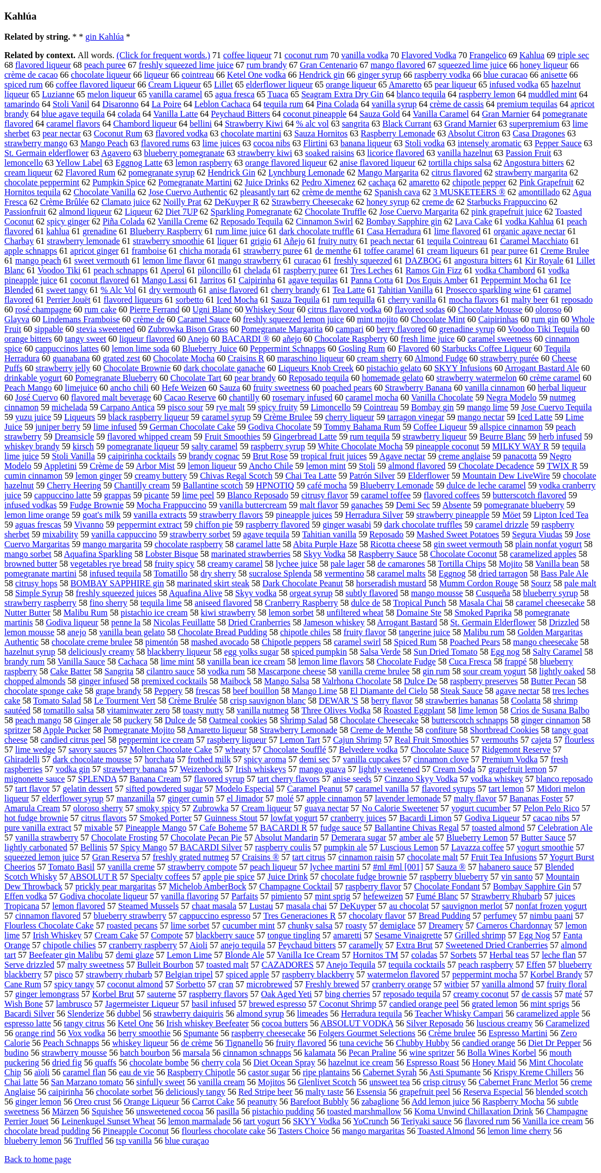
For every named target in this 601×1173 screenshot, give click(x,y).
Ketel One (135, 1023)
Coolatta (525, 700)
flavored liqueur (43, 65)
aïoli (41, 1072)
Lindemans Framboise (81, 319)
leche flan (559, 954)
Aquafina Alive (195, 593)
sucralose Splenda (280, 573)
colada (129, 113)
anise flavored (233, 289)
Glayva (16, 319)
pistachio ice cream (154, 612)
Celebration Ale (565, 827)
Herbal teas (508, 954)
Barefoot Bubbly (319, 1101)
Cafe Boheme (223, 827)
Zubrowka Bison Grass (188, 329)
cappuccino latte (62, 495)
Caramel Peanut (315, 788)
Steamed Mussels (148, 906)
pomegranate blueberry (524, 505)
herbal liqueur (562, 387)
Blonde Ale (244, 954)
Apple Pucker (67, 730)
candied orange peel (424, 1003)
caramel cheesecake (550, 602)
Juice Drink (288, 876)
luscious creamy (505, 1023)
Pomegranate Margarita (281, 329)
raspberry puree (310, 270)
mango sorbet (28, 554)
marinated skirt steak (213, 583)
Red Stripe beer (265, 1091)
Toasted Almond (446, 1131)
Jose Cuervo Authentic (187, 192)
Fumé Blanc (437, 896)
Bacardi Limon (425, 818)
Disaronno (121, 104)
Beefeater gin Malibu (66, 954)
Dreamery (445, 925)
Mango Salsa (286, 681)
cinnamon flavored (47, 915)
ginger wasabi (346, 524)
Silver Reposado (434, 1023)
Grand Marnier (471, 123)
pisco (63, 974)
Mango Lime (314, 690)
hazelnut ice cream (360, 1062)
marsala (196, 1052)
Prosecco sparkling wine (488, 289)
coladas (425, 954)
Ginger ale (92, 720)
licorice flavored (395, 153)
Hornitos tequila (32, 192)
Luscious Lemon (409, 847)
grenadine (100, 231)
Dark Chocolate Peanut (302, 583)
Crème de (106, 466)
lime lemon (477, 710)
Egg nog (505, 651)
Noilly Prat (182, 201)
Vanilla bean (557, 563)
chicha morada (205, 250)
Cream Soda (454, 769)
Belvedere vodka (368, 749)
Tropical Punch (419, 602)
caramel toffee (386, 495)
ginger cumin (191, 798)
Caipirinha (256, 280)
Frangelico (487, 55)
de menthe (333, 250)
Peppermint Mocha (514, 280)
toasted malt (227, 964)
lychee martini (335, 866)
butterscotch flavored (530, 495)
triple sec (573, 55)
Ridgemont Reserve (516, 749)
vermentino (344, 573)
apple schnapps (30, 250)
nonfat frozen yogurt (551, 906)
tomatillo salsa (68, 710)
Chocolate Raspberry (351, 338)
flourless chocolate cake (223, 1131)
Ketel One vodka (256, 74)
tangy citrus (84, 1023)
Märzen (65, 1111)
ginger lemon (38, 1101)
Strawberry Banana (418, 387)
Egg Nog (534, 935)
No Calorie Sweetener (400, 808)
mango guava (322, 769)
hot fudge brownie (36, 818)
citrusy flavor (324, 495)
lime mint (177, 661)
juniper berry (57, 426)
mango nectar (480, 417)
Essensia (371, 1091)
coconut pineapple (314, 113)
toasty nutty (203, 710)
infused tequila (115, 573)
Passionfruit (25, 211)
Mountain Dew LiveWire (506, 475)
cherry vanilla (411, 299)
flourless (579, 739)
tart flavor (32, 788)
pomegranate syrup (161, 172)
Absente (456, 505)
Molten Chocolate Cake (171, 749)
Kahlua (532, 55)
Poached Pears (475, 642)
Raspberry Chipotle (201, 1072)
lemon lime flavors (331, 661)
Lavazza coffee (477, 847)
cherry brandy (295, 289)
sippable (48, 329)
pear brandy (255, 377)
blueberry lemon (32, 1140)
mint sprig (332, 896)
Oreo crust (92, 1101)
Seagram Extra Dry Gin (342, 94)
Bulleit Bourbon (165, 964)
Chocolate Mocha (183, 358)
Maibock (235, 681)
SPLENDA (97, 778)
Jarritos (212, 280)
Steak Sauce (461, 690)
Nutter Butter (27, 612)
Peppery (168, 690)
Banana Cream (155, 778)
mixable (99, 827)
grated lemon (494, 1003)
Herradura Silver (374, 514)
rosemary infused (303, 397)
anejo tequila (242, 945)
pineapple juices (304, 514)
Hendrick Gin (232, 172)
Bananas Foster (535, 798)
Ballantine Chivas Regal (417, 827)
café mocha (327, 485)
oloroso (548, 309)
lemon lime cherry (519, 1131)
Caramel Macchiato (534, 241)
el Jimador (245, 798)
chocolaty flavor (377, 915)
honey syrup (387, 201)
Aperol (172, 270)
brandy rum (24, 661)
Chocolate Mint (438, 319)
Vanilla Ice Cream (308, 954)
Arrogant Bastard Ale (542, 368)
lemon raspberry (203, 162)
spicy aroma (265, 759)
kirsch (83, 446)
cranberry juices (359, 818)
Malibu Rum (85, 612)
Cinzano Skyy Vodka (421, 778)
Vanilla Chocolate (442, 397)
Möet (511, 514)
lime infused (115, 426)
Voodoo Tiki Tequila (543, 329)
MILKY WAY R (520, 446)
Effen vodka (25, 896)
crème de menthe (332, 192)
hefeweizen (383, 896)
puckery (138, 720)
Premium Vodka (509, 759)
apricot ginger (94, 250)
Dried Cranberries (259, 622)
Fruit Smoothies (233, 436)
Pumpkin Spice (118, 182)
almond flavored (416, 466)
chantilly (244, 397)
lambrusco (74, 1003)
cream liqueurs (452, 250)
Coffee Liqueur (440, 426)
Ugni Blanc (212, 309)
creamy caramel (235, 563)
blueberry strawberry (129, 915)
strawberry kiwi (264, 153)
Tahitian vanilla (329, 534)
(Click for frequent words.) (163, 55)
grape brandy (118, 690)
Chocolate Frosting (124, 837)
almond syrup (260, 1013)
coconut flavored (99, 280)
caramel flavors (73, 123)
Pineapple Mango (155, 827)
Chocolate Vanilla (105, 192)
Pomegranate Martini (195, 182)
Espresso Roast (432, 1062)
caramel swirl (357, 642)
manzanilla (136, 798)
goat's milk (102, 514)
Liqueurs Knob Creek (315, 368)
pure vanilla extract (38, 827)
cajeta (541, 739)
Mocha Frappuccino (171, 505)
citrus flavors (103, 818)
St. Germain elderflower (46, 153)
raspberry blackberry (318, 974)
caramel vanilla (382, 788)
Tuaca (277, 94)
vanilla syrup (393, 104)
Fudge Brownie (96, 505)
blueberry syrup (550, 593)
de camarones (401, 563)
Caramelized (568, 1023)
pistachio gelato (393, 368)
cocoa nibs (272, 143)
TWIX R (562, 466)
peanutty (262, 1101)
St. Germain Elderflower (493, 622)
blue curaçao (187, 1140)
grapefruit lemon (518, 769)
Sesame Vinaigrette (408, 935)
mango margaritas (373, 1131)
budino (16, 1052)
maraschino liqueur (310, 358)
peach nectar (392, 241)
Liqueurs (79, 417)
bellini (200, 123)
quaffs (106, 1062)
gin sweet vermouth (468, 544)
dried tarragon (503, 573)
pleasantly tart (264, 192)
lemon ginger (98, 475)
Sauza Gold (379, 113)
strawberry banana (135, 769)
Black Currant (406, 123)
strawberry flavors (231, 514)
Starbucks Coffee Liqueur (487, 348)
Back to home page (37, 1159)
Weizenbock (201, 769)
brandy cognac (214, 456)
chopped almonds (34, 681)
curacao (307, 260)
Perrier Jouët (68, 299)
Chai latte (21, 1082)
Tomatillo (170, 573)
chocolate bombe (158, 1062)
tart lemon (506, 788)
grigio (260, 241)
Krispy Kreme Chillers (533, 1072)
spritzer (17, 730)
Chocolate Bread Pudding (222, 632)
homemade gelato (392, 377)
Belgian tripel (189, 974)
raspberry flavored (278, 524)
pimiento (286, 896)
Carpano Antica (127, 407)
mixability (60, 534)
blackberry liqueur (179, 651)
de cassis (537, 994)
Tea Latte (348, 289)
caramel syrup (225, 417)
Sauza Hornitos (320, 133)
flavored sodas (420, 309)
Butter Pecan (553, 681)
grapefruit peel (424, 1091)
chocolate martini (251, 133)
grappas (117, 495)
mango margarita (112, 544)
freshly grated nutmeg (191, 857)
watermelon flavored (403, 974)
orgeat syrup (310, 593)
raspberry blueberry (454, 876)
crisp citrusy (444, 1082)
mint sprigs (550, 1003)
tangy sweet (85, 338)
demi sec (314, 759)
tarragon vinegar (415, 417)
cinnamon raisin (366, 857)
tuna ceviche (361, 1042)
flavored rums (165, 143)
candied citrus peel (73, 739)
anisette (554, 74)
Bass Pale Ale (565, 573)
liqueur (156, 74)
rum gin (544, 319)
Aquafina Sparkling (98, 554)
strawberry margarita (531, 172)
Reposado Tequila (251, 221)
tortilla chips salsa (459, 162)
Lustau (261, 906)
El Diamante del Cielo (389, 690)
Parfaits (244, 896)
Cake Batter (70, 671)
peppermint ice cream (156, 739)
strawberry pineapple (453, 514)
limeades (312, 1013)
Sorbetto (190, 984)
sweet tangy (66, 289)
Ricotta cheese (395, 544)
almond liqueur (85, 211)
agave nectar (517, 690)
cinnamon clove (441, 759)
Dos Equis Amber (437, 280)
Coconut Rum (118, 133)
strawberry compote (202, 866)
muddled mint (552, 94)
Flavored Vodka (428, 55)
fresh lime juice (428, 338)
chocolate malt (432, 857)
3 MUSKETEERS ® (469, 192)
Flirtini (315, 143)
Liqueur (139, 211)
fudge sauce (341, 827)
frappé (515, 661)
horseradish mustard (391, 583)
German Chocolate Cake (192, 426)
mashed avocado (220, 642)
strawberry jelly (63, 368)
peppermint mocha (484, 974)
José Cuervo (36, 397)
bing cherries (347, 994)
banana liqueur (366, 143)
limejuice (81, 387)
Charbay (19, 241)
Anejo (197, 338)
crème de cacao (31, 74)
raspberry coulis (283, 847)
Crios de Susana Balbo (549, 710)
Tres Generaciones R (299, 915)
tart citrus (308, 857)
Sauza (229, 387)
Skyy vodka (255, 593)
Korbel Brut (113, 994)
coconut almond (135, 984)
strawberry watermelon (476, 377)
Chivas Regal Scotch (236, 475)
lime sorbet (190, 925)
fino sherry (109, 602)
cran (225, 984)
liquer (227, 241)
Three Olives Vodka (335, 710)
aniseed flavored (223, 602)
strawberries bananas (462, 700)
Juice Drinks (266, 182)
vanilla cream (221, 1082)
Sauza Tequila (295, 299)
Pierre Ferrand (155, 309)
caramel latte (258, 544)
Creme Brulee (565, 250)
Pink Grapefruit (546, 182)
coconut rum (306, 55)
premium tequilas (527, 104)
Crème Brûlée (64, 201)
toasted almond (498, 827)
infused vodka (513, 84)
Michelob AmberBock (207, 886)
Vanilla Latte (175, 113)
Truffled (88, 1140)
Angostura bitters (534, 162)
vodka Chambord (505, 270)
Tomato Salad (57, 700)
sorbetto (189, 299)
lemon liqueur (212, 466)
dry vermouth (173, 289)
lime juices (222, 143)
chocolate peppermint (41, 182)
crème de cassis (457, 104)
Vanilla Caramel (441, 113)
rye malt (230, 407)
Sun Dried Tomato (446, 651)
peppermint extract (149, 524)
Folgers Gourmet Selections (366, 1033)
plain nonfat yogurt (548, 544)
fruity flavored (301, 1042)
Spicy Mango (144, 847)
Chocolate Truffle (335, 211)
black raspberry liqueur (148, 417)
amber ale (416, 837)
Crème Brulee (288, 417)
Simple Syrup (39, 593)
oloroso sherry (98, 808)
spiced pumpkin (319, 651)
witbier (456, 984)
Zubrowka (211, 808)
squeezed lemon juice (41, 857)
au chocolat (409, 906)
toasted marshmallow (364, 1111)
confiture (441, 730)
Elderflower (428, 475)
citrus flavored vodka (345, 309)
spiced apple (247, 974)
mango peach (38, 260)
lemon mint (326, 466)
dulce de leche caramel (486, 485)
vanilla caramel (175, 94)
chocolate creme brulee (92, 642)
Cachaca (132, 661)
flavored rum (487, 1121)
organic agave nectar (529, 231)
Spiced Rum (415, 642)
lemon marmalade (199, 1121)
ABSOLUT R (93, 876)
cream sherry (379, 358)
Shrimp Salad (303, 720)
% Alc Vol (118, 289)
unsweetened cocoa (170, 1111)
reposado (577, 299)
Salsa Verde (380, 651)
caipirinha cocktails (142, 456)
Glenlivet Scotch (327, 1082)
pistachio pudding (283, 1111)
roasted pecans (131, 925)
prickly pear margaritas (115, 886)
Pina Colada (338, 104)
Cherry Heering (74, 485)
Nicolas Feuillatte (184, 622)
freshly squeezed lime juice (185, 65)
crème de (149, 319)
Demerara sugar (359, 837)
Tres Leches (372, 270)
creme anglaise (465, 456)
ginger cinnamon (550, 720)
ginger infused (103, 681)
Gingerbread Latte (305, 436)
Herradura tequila (371, 1013)
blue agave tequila (72, 113)
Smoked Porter (166, 818)
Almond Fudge (441, 358)
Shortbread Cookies (504, 730)
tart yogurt (261, 1121)
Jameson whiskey (333, 622)
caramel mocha (371, 397)
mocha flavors (473, 299)
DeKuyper (358, 906)
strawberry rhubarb (119, 974)
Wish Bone (23, 1003)
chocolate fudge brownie (364, 876)
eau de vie (136, 1072)
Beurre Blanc (502, 436)
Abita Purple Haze (325, 544)
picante (156, 495)
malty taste (325, 1091)
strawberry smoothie (168, 241)
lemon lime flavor (174, 260)
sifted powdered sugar (164, 788)
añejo (292, 338)
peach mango (38, 720)
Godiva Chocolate (279, 426)
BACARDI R (283, 827)
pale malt (580, 583)
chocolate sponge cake (43, 690)
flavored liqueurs (133, 299)
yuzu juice (33, 417)
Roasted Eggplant (414, 710)
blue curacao (505, 74)
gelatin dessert (88, 788)
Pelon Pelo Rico (551, 808)
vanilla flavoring (189, 896)
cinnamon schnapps (257, 1052)
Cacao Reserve (190, 397)
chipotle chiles (305, 632)
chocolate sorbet (124, 1091)
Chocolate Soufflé (294, 749)
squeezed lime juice (472, 65)
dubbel (129, 1013)
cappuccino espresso (214, 915)
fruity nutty (337, 241)
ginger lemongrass (47, 994)
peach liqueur (273, 866)
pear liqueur (455, 84)
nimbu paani (551, 915)
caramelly (366, 945)
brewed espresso (277, 1003)
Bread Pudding (445, 915)
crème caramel (555, 377)
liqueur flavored (147, 338)
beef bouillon (256, 690)
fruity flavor (365, 632)
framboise (149, 250)
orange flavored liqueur (285, 162)
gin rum (436, 671)
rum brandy (266, 65)
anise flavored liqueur (378, 162)
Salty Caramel (557, 651)
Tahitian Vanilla (405, 289)
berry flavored (401, 329)
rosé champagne (43, 309)
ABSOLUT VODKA (356, 1023)
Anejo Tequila (351, 964)
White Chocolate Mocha (360, 446)
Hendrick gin (321, 74)
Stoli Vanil (71, 104)
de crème (196, 1042)
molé (285, 798)
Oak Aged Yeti (286, 994)
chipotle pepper (479, 182)
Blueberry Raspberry (166, 231)
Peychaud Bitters (240, 113)
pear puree (509, 250)
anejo (76, 632)
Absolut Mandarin (286, 837)
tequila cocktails (416, 964)
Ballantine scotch (213, 485)
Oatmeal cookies (238, 720)
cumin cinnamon (33, 475)
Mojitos (271, 1082)
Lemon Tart (300, 739)
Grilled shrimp (480, 935)
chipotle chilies (69, 945)
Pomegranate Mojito (139, 730)
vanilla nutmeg (263, 710)
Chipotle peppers (291, 642)
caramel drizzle (501, 524)
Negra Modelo (511, 397)
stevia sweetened (105, 329)
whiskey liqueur (140, 1042)
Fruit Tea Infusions (504, 857)
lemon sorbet (291, 612)
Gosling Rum (361, 348)
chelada (257, 270)
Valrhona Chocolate (356, 681)
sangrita (356, 123)
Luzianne (58, 94)
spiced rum (23, 84)
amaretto (424, 182)
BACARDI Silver (211, 847)
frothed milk (209, 759)
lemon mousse (29, 632)
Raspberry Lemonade (397, 133)
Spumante (201, 1033)
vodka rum (226, 671)
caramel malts (401, 573)
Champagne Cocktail (296, 886)
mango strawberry (249, 260)
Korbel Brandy (556, 974)
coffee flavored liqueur (95, 84)
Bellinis (93, 847)
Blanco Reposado (257, 495)
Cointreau (381, 407)
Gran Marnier (506, 113)
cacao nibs (551, 818)
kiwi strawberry (228, 612)
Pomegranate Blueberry (116, 377)
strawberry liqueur (435, 436)
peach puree (105, 65)
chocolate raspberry (189, 544)
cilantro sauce (170, 671)
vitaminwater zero (138, 710)
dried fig (67, 1062)
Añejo (294, 241)
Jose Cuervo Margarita (418, 211)
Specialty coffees (159, 876)
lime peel (198, 495)
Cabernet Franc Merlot (518, 1082)
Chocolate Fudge (406, 661)
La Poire (166, 104)
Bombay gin (432, 407)
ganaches (367, 505)
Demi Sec (413, 505)
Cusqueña (493, 593)
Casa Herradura (394, 231)
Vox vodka (86, 1033)
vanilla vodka (364, 55)
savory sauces (92, 749)
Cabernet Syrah (389, 1072)
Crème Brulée (192, 700)
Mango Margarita (388, 172)
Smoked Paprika (482, 612)
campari (350, 329)
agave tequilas (313, 280)
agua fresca (234, 94)
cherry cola (221, 1062)
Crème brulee (452, 1033)
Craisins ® (261, 857)
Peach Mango (28, 387)
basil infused (214, 1003)
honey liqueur (543, 65)
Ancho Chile (271, 466)
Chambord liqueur (144, 123)
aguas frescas (38, 524)
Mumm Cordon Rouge (478, 583)
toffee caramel (389, 250)
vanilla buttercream (253, 505)
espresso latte (27, 1023)
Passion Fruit (528, 153)
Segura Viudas (537, 534)
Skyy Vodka (324, 554)
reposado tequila (411, 994)
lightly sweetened (388, 769)
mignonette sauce (34, 778)
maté (573, 994)
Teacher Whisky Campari (459, 1013)
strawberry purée (509, 358)
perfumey (499, 915)
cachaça (382, 182)
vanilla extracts (160, 514)
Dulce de (180, 720)
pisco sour (185, 407)
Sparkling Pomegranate (251, 211)
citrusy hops (36, 583)
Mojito (511, 563)
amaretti (347, 935)
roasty (355, 925)
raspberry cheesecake (268, 1033)
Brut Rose (269, 456)
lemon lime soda (140, 348)
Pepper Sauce (558, 143)
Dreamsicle (74, 436)
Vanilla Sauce (81, 661)
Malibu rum (483, 632)
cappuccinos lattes (67, 348)
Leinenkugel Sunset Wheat (108, 1121)
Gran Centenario (328, 65)
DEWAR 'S (338, 700)
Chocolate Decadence (496, 466)
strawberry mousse (73, 1052)
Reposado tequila (319, 377)
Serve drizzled (29, 964)
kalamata (320, 1052)
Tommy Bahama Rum (362, 426)
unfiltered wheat (355, 612)
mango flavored (397, 65)
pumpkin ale (345, 847)
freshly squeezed (363, 260)
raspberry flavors (218, 994)
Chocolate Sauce (439, 749)
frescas (207, 690)
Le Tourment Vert (124, 700)
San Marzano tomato (87, 1082)
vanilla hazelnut (465, 153)
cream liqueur (28, 172)
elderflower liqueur (279, 84)
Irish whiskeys (261, 769)
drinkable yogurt (33, 377)
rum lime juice (241, 231)
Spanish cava (397, 192)
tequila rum (283, 104)
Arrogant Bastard (407, 622)
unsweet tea (389, 1082)
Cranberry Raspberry (301, 602)
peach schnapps (120, 270)
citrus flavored (457, 172)
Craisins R (245, 358)
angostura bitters (483, 260)
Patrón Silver (372, 475)
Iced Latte (534, 417)
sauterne (161, 994)
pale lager (348, 563)
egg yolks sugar (251, 651)
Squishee (107, 1111)
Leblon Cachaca (222, 104)
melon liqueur (111, 94)
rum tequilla (354, 299)
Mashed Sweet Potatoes (457, 534)
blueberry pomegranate (184, 153)
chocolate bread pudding (47, 1131)
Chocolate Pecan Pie (206, 837)
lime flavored (457, 231)
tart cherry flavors (288, 778)
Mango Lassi (164, 280)
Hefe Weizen (184, 387)
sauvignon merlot (472, 906)
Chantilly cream (142, 485)
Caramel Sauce (204, 319)
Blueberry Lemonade (397, 485)
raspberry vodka (442, 74)
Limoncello (331, 407)
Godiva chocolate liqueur (104, 896)
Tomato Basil (71, 866)
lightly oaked (562, 671)
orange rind (35, 1033)
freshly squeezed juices (116, 593)
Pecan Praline (372, 1052)
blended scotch (562, 1091)
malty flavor (475, 798)
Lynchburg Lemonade (306, 172)
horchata (160, 759)
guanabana (71, 358)
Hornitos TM (375, 954)
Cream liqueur (267, 808)
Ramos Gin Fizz (434, 270)
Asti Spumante (455, 1072)
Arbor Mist (155, 466)
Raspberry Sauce (387, 554)
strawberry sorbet (199, 534)
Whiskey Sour (270, 309)
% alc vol (312, 123)
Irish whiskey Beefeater (207, 1023)
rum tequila (369, 436)
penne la (126, 622)
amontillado (539, 192)
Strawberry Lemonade (299, 730)
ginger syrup (379, 74)
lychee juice (297, 563)
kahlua (57, 231)
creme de (438, 201)
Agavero (116, 153)
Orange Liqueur (151, 1101)
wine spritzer (431, 1052)
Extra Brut (414, 945)
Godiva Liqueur (492, 818)
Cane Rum (22, 984)
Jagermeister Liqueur (142, 1003)
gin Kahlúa (104, 36)
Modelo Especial (245, 788)
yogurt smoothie (545, 847)
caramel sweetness (499, 338)
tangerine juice (425, 632)
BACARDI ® (245, 338)
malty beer (529, 299)
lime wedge (35, 749)
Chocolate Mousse (490, 309)
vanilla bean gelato (132, 632)
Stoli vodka (425, 143)
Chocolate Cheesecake (379, 720)
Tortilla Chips (462, 563)
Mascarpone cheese (292, 671)
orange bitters (28, 338)
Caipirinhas (498, 319)
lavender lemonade (408, 798)
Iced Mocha (237, 299)
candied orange (488, 1042)
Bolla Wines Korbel (501, 1052)
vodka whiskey (497, 778)
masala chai (306, 906)
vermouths (500, 739)
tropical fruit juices (334, 456)
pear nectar (61, 133)
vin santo (517, 876)
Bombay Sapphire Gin (532, 886)
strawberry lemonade (83, 241)
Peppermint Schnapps (287, 348)
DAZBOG (423, 260)
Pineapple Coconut (135, 1131)
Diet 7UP (181, 211)
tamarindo (22, 104)
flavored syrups (449, 788)
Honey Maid (494, 1062)
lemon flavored (78, 906)
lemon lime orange (36, 514)
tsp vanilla (133, 1140)
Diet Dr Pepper (554, 1042)
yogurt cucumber (480, 808)
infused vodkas (30, 505)
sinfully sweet (160, 1082)
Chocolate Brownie (136, 368)
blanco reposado (564, 778)
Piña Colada (124, 221)
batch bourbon (145, 1052)
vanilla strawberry (46, 837)
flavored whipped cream (149, 436)
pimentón (161, 642)
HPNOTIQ (275, 485)
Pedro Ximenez (328, 182)
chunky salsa (310, 925)
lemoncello (23, 162)
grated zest (121, 358)
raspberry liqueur (237, 739)
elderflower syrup (72, 798)
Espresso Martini (518, 1033)
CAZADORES (288, 964)
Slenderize (85, 1013)
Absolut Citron (474, 133)
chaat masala (214, 906)
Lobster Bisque (171, 554)
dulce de (365, 602)
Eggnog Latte (138, 162)
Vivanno (89, 524)
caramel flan (84, 1072)
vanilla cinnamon (495, 387)
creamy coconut (481, 994)
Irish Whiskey (57, 935)
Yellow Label (79, 162)
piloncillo (214, 270)
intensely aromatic (490, 143)
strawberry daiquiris (188, 1013)
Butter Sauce (543, 837)
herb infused (560, 436)
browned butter (30, 563)
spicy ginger (68, 221)
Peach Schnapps (71, 1042)
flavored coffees (451, 495)
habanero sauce (505, 866)
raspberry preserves (484, 681)
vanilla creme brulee (374, 671)
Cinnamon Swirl (324, 221)
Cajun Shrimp (357, 739)
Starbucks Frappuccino (507, 201)
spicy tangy (74, 984)
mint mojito (377, 319)
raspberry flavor (373, 886)
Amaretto (405, 84)
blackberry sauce (225, 935)
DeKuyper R (236, 201)
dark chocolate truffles (423, 524)
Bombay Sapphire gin (404, 221)
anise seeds (352, 778)
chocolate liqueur (101, 74)
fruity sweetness (281, 387)
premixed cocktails (174, 681)
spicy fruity (278, 407)
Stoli (367, 466)
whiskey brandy (32, 446)
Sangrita (118, 671)
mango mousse (437, 593)
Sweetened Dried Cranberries (497, 945)
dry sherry (218, 573)
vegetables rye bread (105, 563)
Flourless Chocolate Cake (48, 925)
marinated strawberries (250, 554)
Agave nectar (402, 456)
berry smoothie (144, 1033)
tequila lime (161, 602)
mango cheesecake (545, 642)
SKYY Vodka (316, 1121)
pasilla (228, 1111)
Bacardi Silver (29, 1013)
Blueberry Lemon (477, 837)
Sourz (541, 583)
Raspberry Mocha (514, 1101)
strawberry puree (272, 250)
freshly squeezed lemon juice (293, 319)
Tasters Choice (303, 1131)
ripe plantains (326, 1072)
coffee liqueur (247, 55)
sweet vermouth (102, 260)
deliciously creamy (101, 651)
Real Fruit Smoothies (432, 739)
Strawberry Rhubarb (506, 896)
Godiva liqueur (72, 622)
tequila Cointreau (457, 241)
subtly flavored (372, 593)
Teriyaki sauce (426, 1121)
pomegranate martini (40, 573)
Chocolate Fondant (447, 886)
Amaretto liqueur (217, 730)
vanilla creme (131, 866)
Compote (167, 935)
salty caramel (215, 446)
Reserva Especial (493, 1091)
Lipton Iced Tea (561, 514)
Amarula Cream (32, 808)
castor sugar (269, 1072)
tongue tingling (294, 935)
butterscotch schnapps (470, 720)
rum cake (101, 309)
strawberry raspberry (40, 602)
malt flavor (319, 505)
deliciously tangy (195, 1091)
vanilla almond (508, 984)
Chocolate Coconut (463, 554)
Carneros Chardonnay (514, 925)
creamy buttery (161, 475)
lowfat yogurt (294, 818)
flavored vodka (181, 133)
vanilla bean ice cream (245, 661)
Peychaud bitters (307, 945)
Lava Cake (473, 221)
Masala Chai (481, 602)
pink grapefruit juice (506, 211)
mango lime (487, 407)
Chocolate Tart (196, 377)
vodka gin (72, 769)
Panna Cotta (372, 280)
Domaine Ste (418, 612)
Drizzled (564, 622)
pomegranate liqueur (143, 446)
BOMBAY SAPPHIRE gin (117, 583)
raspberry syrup (278, 446)
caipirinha (65, 1091)
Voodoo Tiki (58, 270)
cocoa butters (285, 1023)
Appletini (60, 466)
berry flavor (392, 700)
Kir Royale (544, 260)
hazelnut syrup (29, 651)
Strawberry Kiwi (254, 123)
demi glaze (135, 954)
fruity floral (567, 984)
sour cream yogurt (494, 671)
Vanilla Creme (182, 221)
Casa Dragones (539, 133)
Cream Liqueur (174, 84)
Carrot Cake (213, 1101)
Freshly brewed (332, 984)
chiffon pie (213, 524)
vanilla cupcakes (371, 759)
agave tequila (266, 534)
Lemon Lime (189, 954)
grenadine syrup (467, 329)
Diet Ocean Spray (284, 1062)
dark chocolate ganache (224, 368)
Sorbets (463, 954)
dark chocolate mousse (92, 759)
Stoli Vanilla (73, 456)
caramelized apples (543, 554)
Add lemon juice (441, 1101)
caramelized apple (547, 1013)
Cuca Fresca (470, 661)
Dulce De (420, 681)
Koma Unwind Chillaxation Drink (473, 1111)
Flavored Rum (90, 172)
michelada (69, 407)
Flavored (413, 348)
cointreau (198, 74)
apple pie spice (229, 876)
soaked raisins (329, 153)
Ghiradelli (22, 759)
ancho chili (129, 387)
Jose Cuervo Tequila (556, 407)
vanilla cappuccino (123, 534)
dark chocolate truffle (316, 231)
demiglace (397, 925)
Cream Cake (116, 935)
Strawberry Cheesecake (312, 201)
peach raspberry (486, 964)
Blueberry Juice (209, 348)
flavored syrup (219, 778)
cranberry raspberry (143, 945)
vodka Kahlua (529, 221)
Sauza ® (450, 866)
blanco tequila (420, 94)
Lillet (223, 84)
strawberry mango (35, 143)
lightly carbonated (35, 847)
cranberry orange (401, 984)
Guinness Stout (231, 818)
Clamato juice (126, 201)
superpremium (534, 123)
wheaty (237, 749)
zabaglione (380, 1101)
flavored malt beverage (111, 397)
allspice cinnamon (510, 426)
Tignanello (244, 1042)
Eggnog (452, 573)
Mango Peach (104, 143)
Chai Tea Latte (311, 475)
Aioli (198, 945)
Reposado (386, 534)
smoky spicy (158, 808)
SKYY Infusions (463, 368)
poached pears (347, 387)
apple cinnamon (334, 798)
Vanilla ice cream (552, 1121)
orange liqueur (351, 84)
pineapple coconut (447, 446)
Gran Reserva (116, 857)
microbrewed (269, 984)
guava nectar (327, 808)
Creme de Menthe (381, 730)
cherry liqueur (349, 417)
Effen (536, 964)
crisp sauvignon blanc (268, 700)
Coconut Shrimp (347, 1003)
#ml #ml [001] (398, 866)
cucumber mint (249, 925)
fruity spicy (174, 563)
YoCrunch (370, 1121)
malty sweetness (95, 964)
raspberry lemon (487, 94)
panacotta (519, 456)
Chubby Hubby (422, 1042)
